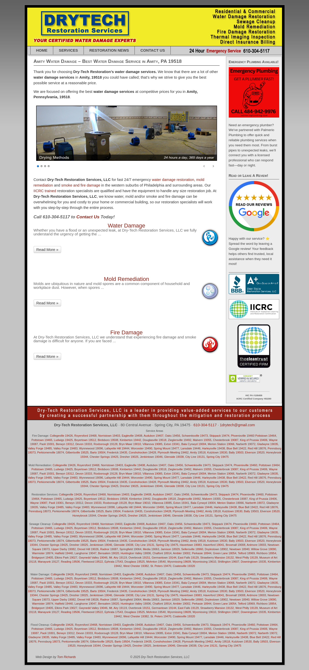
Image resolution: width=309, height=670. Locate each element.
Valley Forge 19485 (40, 448)
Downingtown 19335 (253, 561)
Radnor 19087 (109, 549)
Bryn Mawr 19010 (130, 444)
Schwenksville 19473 (195, 435)
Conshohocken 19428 (142, 452)
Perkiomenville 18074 (50, 452)
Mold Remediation (126, 279)
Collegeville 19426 (61, 435)
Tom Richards (66, 657)
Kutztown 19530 (217, 452)
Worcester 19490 (141, 448)
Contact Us (152, 50)
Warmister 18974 (42, 553)
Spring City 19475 (217, 456)
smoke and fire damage (80, 185)
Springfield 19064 (130, 549)
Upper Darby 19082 (63, 549)
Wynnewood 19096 (91, 448)
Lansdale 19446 (190, 448)
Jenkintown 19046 (151, 456)
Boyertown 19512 (85, 439)
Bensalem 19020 (108, 553)
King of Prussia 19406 (253, 439)
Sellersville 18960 (192, 549)
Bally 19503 (236, 452)
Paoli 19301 (46, 444)
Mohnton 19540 (156, 561)
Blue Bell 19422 (236, 448)
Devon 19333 (83, 444)
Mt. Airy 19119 (118, 557)
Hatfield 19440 (64, 553)
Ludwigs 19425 (63, 439)
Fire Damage (126, 332)
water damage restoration (173, 180)
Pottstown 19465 (42, 439)
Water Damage (126, 225)
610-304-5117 (205, 425)
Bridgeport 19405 (42, 557)
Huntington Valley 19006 (135, 553)
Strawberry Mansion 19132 (217, 557)
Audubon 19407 (154, 435)
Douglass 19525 (135, 561)
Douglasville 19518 (154, 439)
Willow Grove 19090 (263, 549)
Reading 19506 (70, 561)
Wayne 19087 (38, 502)
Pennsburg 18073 (40, 511)
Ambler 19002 (182, 553)
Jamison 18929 (170, 549)
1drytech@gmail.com (237, 425)
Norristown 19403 (109, 435)
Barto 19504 (97, 452)
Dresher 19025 (129, 456)
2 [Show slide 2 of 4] (41, 166)
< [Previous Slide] (204, 166)
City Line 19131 (195, 456)
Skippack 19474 (219, 435)
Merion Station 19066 (221, 444)
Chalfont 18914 (162, 553)
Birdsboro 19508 (108, 439)
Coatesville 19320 (184, 565)
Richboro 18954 (266, 553)
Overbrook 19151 (139, 557)
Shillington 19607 (228, 561)
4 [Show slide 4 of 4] (48, 166)
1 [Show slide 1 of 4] (38, 166)
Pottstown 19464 (265, 435)
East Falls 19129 (188, 557)
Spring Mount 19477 (166, 448)
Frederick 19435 (117, 452)
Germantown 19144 (164, 557)
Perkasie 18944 (201, 553)
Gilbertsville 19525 (77, 452)
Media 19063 (151, 549)
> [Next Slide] (213, 166)
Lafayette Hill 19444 (117, 448)
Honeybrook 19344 (84, 515)
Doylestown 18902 (216, 549)
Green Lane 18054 (224, 553)
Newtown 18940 (239, 549)
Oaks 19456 (172, 435)
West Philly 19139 (246, 557)
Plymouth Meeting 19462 (173, 452)
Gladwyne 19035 (267, 444)
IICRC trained (45, 191)
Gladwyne (38, 637)
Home (42, 50)
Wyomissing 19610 (204, 561)
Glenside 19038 (174, 456)
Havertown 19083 (191, 595)
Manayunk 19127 (48, 561)
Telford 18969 (246, 553)
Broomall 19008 (235, 544)
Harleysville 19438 (213, 448)
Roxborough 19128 (105, 444)
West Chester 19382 (136, 565)
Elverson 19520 (254, 452)
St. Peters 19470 (160, 565)
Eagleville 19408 (132, 435)
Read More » (47, 249)
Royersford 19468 (85, 435)
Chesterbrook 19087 (225, 439)
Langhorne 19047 (85, 553)
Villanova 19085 (153, 444)
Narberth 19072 (245, 444)
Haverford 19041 (213, 544)
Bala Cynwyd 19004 (193, 444)
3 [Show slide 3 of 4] (45, 166)
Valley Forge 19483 (65, 448)
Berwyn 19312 (65, 444)
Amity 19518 (198, 452)
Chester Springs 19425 (104, 456)
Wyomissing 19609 (179, 561)
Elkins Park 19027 (66, 557)
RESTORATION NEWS (109, 50)
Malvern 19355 (202, 439)
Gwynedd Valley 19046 (93, 557)
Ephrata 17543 (113, 561)
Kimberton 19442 (130, 439)
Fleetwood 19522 (92, 561)
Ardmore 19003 (256, 544)
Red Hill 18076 (257, 448)
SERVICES (68, 50)
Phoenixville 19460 (242, 435)
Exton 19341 (172, 444)
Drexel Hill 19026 (88, 549)
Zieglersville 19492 (179, 439)
